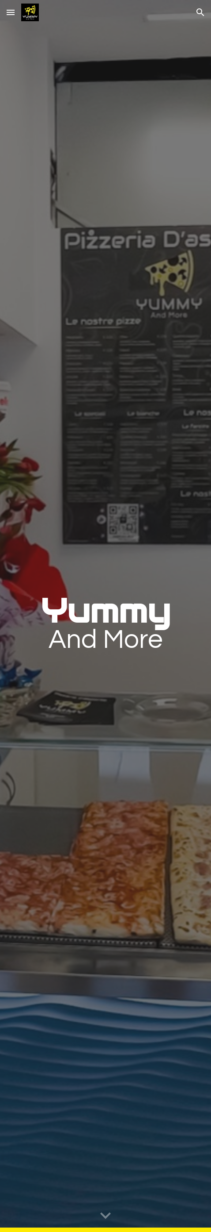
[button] (10, 12)
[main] (105, 616)
